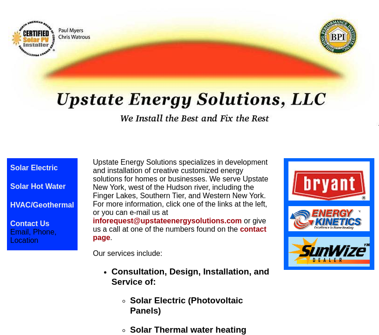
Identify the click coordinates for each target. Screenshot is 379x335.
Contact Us (29, 224)
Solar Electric (34, 168)
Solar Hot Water (37, 186)
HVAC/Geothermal (42, 205)
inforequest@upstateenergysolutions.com (167, 221)
